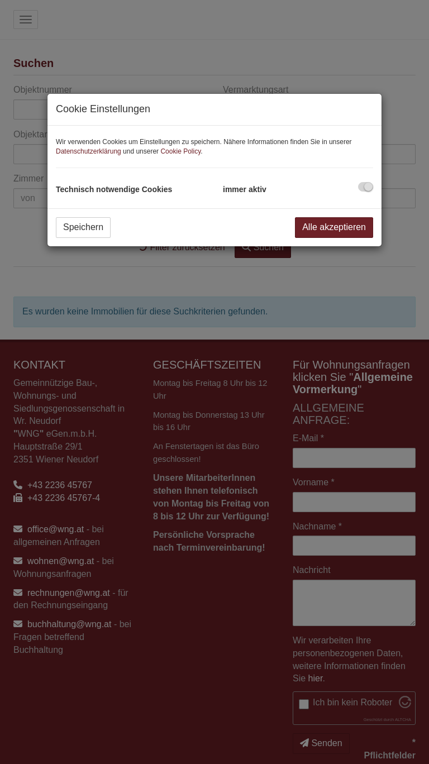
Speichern (83, 227)
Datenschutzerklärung (88, 151)
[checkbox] (365, 187)
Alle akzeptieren (334, 227)
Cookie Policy (180, 151)
